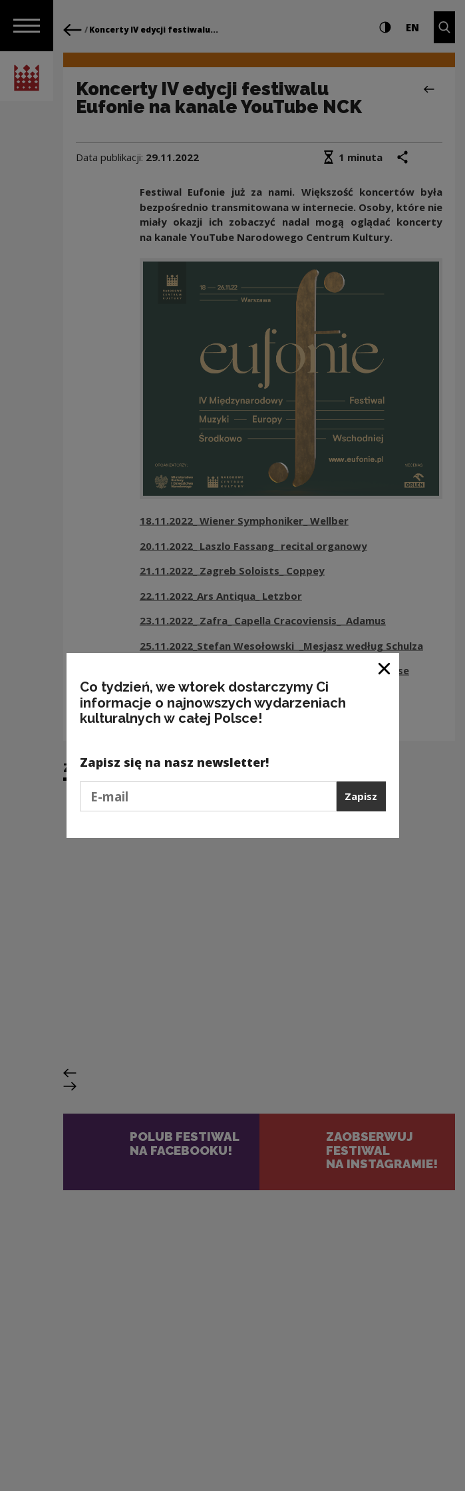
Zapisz (361, 796)
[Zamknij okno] (385, 668)
